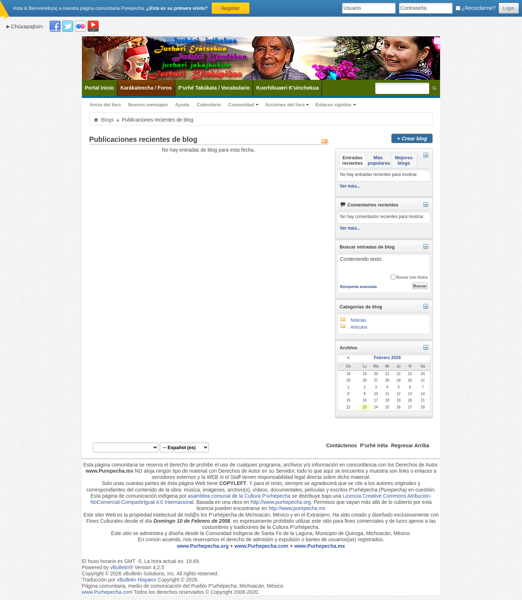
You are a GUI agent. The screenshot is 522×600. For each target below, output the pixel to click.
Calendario (208, 104)
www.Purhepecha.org (203, 546)
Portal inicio (99, 88)
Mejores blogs (404, 160)
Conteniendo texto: (383, 263)
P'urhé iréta (374, 445)
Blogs (107, 120)
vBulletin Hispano (136, 580)
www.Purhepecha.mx (319, 546)
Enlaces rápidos (333, 104)
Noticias (358, 320)
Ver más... (350, 186)
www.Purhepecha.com (262, 546)
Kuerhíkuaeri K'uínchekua (287, 88)
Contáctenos (341, 445)
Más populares (379, 160)
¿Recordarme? (476, 8)
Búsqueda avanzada (358, 286)
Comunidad (241, 104)
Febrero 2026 (387, 357)
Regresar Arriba (410, 445)
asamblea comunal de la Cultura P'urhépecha (239, 496)
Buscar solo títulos (409, 277)
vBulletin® (121, 567)
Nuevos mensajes (148, 104)
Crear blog (412, 138)
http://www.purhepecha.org (280, 502)
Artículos (359, 327)
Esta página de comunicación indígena (134, 496)
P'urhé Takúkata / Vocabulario (214, 88)
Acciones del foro (284, 104)
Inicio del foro (105, 104)
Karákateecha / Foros (146, 88)
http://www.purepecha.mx (297, 508)
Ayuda (182, 104)
